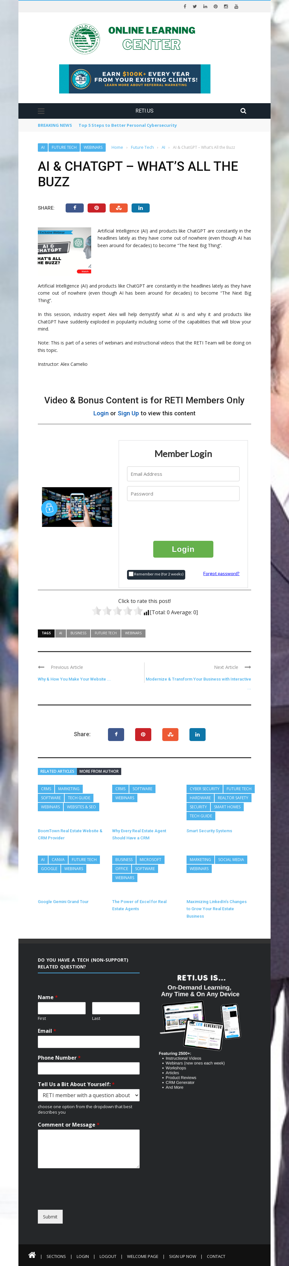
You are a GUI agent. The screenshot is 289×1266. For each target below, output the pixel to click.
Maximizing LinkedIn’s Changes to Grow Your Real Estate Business (217, 909)
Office (121, 868)
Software (51, 798)
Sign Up (128, 413)
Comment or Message (69, 1124)
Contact (216, 1256)
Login (101, 413)
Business (78, 633)
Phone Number (59, 1057)
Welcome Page (142, 1256)
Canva (58, 859)
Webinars (93, 147)
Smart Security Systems (209, 830)
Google (49, 868)
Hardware (200, 798)
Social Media (231, 859)
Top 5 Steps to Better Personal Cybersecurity (128, 125)
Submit (50, 1217)
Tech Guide (79, 798)
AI (43, 147)
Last (96, 1018)
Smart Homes (227, 807)
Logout (108, 1256)
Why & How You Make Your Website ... (74, 679)
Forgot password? (221, 573)
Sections (56, 1256)
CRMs (46, 788)
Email (47, 1031)
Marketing (69, 788)
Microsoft (150, 859)
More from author (99, 771)
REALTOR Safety (233, 798)
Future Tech (64, 147)
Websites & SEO (81, 807)
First (42, 1018)
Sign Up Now (182, 1256)
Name (48, 997)
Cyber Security (204, 788)
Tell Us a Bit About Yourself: (76, 1084)
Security (198, 807)
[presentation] (183, 520)
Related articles (57, 771)
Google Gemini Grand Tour (63, 901)
